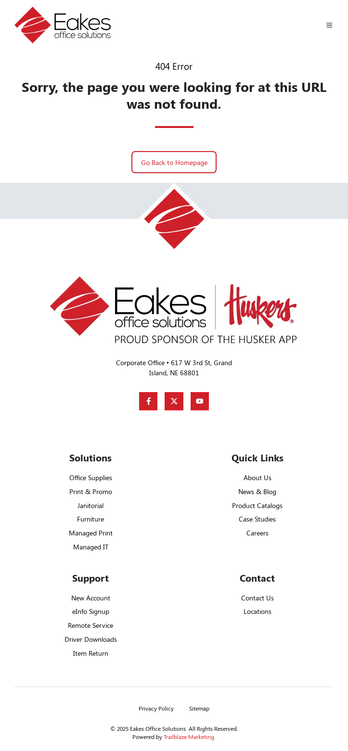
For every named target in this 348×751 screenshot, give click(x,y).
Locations (257, 611)
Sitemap (199, 708)
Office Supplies (90, 477)
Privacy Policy (156, 708)
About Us (257, 477)
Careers (257, 532)
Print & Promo (90, 491)
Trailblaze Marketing (189, 736)
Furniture (90, 518)
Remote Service (90, 625)
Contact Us (257, 597)
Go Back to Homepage (174, 162)
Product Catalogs (257, 505)
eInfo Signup (90, 611)
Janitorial (90, 505)
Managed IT (90, 546)
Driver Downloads (90, 639)
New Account (90, 597)
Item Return (90, 653)
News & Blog (257, 491)
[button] (329, 25)
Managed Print (91, 532)
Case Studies (257, 518)
